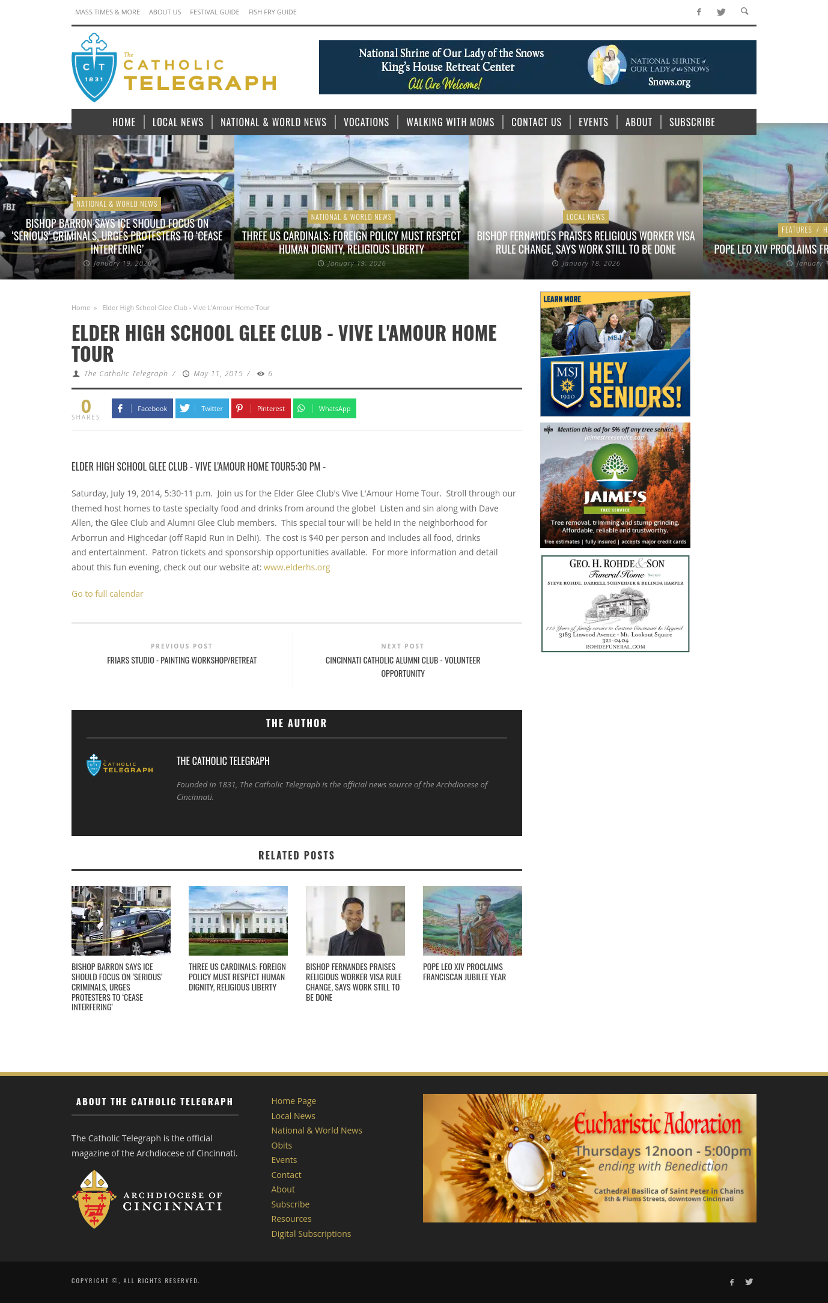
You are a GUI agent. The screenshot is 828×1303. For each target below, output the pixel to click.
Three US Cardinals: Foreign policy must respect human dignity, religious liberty (351, 242)
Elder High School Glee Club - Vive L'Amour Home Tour (181, 466)
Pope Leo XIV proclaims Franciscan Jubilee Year (464, 971)
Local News (586, 217)
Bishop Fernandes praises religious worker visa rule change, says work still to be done (586, 242)
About (283, 1189)
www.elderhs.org (297, 567)
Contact (287, 1174)
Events (284, 1159)
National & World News (117, 203)
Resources (292, 1218)
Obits (282, 1145)
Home (81, 307)
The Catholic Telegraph (126, 373)
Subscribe (291, 1204)
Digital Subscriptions (312, 1233)
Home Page (294, 1100)
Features (797, 229)
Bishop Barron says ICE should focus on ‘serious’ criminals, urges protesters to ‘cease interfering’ (117, 236)
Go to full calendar (108, 593)
